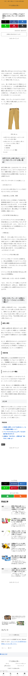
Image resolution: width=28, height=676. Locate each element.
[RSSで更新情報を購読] (20, 496)
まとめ (5, 152)
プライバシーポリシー (20, 663)
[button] (22, 26)
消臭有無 (8, 147)
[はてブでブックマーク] (22, 22)
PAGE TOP (3, 654)
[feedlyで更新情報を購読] (7, 496)
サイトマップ (21, 665)
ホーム (7, 663)
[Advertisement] (14, 54)
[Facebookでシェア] (14, 22)
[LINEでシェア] (5, 26)
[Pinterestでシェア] (14, 26)
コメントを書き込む (14, 634)
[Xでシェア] (5, 22)
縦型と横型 (8, 145)
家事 (3, 444)
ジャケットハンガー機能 (11, 150)
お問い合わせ (7, 665)
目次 (12, 134)
